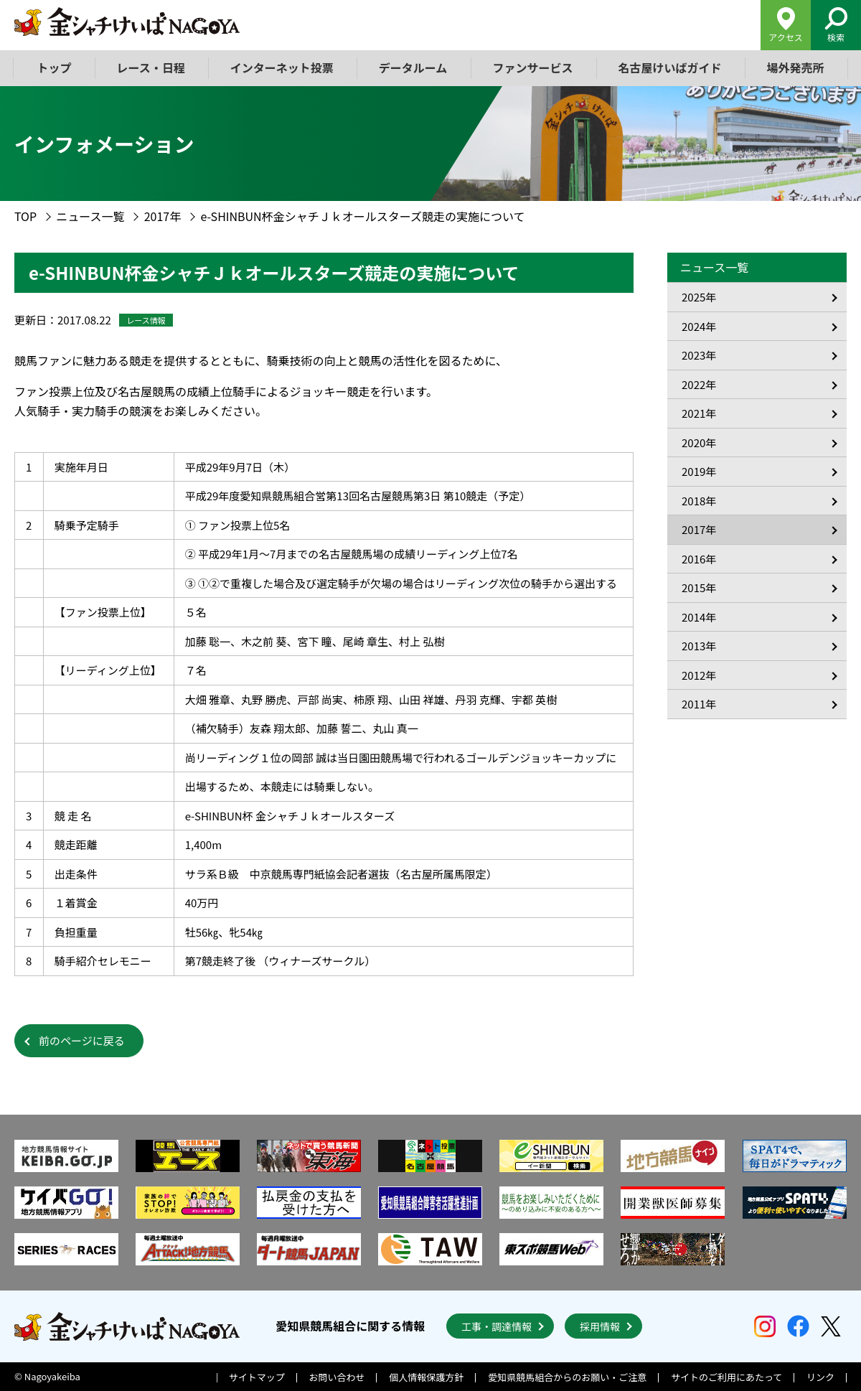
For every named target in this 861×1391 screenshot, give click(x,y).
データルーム (413, 67)
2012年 (699, 675)
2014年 (699, 616)
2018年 (699, 500)
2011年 (699, 703)
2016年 (699, 558)
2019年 (699, 471)
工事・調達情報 (496, 1326)
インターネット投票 (282, 67)
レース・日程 (151, 67)
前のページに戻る (82, 1040)
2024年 (699, 326)
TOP (25, 216)
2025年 (699, 296)
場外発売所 (795, 67)
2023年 (699, 354)
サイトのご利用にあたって (726, 1377)
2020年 (699, 442)
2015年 (699, 587)
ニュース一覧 (90, 216)
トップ (54, 67)
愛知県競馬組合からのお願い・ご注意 (567, 1377)
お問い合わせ (337, 1377)
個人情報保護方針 (426, 1377)
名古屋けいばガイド (669, 67)
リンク (820, 1377)
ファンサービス (532, 67)
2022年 (699, 384)
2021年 (699, 413)
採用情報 (600, 1326)
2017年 (163, 216)
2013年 (699, 645)
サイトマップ (257, 1377)
